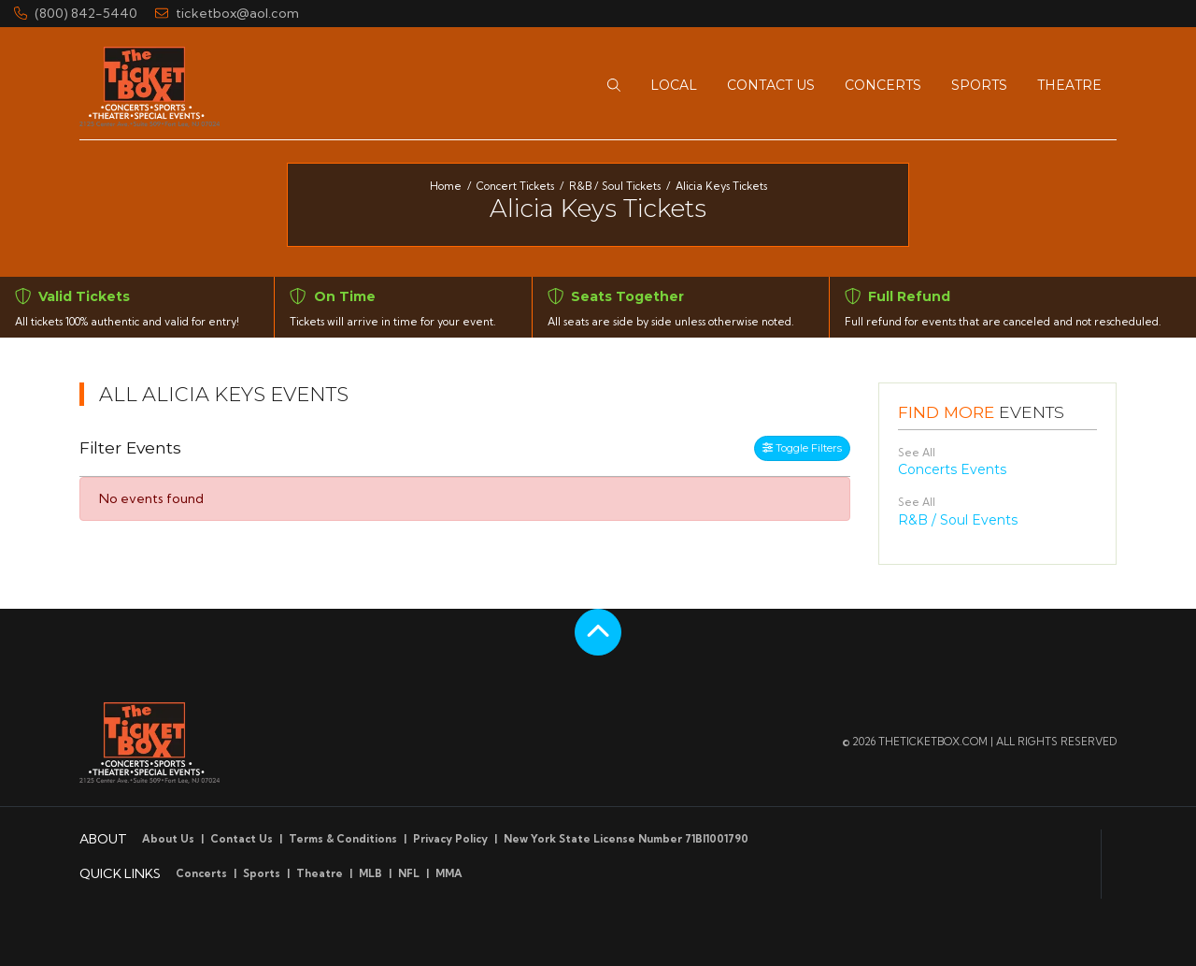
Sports (261, 873)
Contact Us (241, 838)
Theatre (319, 873)
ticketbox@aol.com (227, 13)
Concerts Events (952, 469)
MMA (449, 873)
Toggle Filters (802, 447)
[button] (613, 85)
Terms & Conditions (343, 838)
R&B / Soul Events (958, 520)
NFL (409, 873)
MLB (370, 873)
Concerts (201, 873)
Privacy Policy (450, 838)
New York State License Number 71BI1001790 (626, 838)
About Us (168, 838)
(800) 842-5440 (75, 13)
